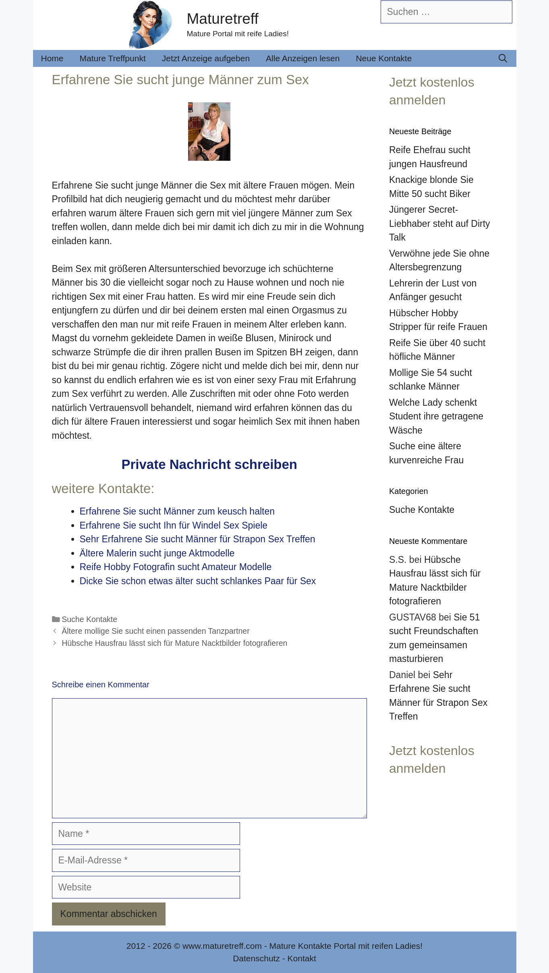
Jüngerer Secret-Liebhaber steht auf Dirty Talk (439, 223)
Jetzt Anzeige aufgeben (206, 58)
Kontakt (302, 958)
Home (52, 58)
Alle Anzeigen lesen (303, 58)
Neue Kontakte (384, 58)
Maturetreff (223, 18)
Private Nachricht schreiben (209, 464)
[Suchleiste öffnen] (502, 58)
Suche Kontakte (89, 619)
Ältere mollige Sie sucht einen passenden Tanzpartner (156, 631)
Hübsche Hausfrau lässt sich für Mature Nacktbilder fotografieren (174, 643)
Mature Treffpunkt (113, 58)
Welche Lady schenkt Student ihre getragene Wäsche (436, 416)
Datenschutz (256, 958)
